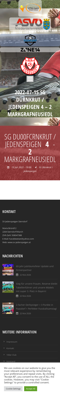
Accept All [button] (30, 388)
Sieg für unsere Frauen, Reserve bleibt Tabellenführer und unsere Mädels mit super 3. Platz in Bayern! (36, 287)
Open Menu (30, 79)
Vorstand (10, 361)
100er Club (11, 354)
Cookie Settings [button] (13, 388)
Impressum (11, 341)
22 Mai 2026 (25, 274)
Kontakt (10, 348)
